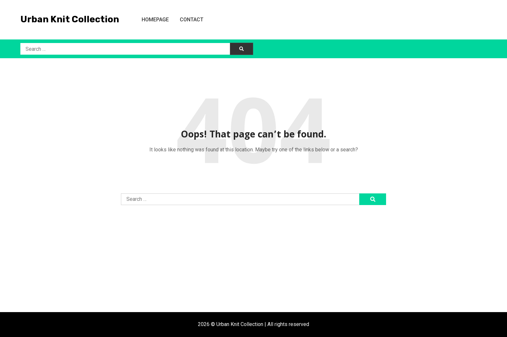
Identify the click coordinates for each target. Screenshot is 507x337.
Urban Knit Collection (69, 19)
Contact (191, 19)
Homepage (155, 19)
